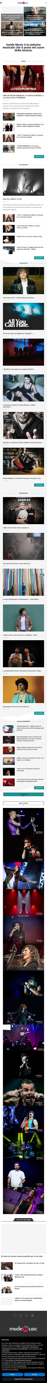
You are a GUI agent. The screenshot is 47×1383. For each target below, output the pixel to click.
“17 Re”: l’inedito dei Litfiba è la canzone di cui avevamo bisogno (12, 17)
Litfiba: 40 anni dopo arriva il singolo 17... (16, 528)
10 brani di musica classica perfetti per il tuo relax (22, 1256)
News (23, 61)
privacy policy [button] (22, 1366)
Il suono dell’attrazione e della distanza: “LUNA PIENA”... (21, 599)
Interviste (23, 263)
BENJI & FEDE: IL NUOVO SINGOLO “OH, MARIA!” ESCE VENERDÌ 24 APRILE (30, 125)
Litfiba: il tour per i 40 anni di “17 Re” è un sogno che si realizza (30, 759)
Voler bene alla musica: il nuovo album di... (17, 563)
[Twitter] (20, 1315)
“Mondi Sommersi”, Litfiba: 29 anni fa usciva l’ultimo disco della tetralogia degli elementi (30, 728)
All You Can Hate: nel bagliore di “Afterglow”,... (18, 333)
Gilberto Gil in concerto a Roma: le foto (29, 236)
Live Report (23, 165)
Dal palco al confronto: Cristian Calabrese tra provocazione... (23, 442)
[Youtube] (32, 1315)
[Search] (46, 3)
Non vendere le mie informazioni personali (18, 1360)
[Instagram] (26, 1315)
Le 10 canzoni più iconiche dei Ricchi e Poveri (29, 1287)
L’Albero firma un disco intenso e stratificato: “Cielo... (20, 635)
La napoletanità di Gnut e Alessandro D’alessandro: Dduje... (22, 671)
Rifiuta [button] (12, 1374)
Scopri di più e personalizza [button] (23, 1379)
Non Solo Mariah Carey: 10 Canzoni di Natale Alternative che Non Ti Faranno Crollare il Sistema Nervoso (29, 738)
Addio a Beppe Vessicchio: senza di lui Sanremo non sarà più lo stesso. (29, 748)
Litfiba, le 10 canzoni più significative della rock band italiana (28, 1299)
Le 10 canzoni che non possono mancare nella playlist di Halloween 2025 (30, 780)
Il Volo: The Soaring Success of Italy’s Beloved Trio (29, 1276)
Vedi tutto (39, 156)
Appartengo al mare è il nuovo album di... (16, 706)
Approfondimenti (23, 721)
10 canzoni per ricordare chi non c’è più (29, 1263)
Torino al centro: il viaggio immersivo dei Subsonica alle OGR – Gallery (30, 248)
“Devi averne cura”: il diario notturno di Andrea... (19, 297)
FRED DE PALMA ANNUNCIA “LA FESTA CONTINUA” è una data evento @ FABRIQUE (23, 97)
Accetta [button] (34, 1374)
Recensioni (23, 493)
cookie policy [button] (5, 1350)
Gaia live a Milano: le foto (12, 199)
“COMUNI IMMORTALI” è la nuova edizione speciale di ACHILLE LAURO (35, 17)
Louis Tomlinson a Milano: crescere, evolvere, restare (28, 226)
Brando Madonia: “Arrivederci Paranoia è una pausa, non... (22, 478)
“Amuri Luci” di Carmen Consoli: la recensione (28, 769)
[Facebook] (14, 1315)
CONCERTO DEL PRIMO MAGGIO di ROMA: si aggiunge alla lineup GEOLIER (12, 32)
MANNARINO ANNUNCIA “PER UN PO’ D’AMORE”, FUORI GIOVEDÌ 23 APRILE (29, 114)
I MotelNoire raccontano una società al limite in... (19, 369)
